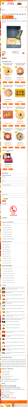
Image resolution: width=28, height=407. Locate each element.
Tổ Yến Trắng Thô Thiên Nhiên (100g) (20, 129)
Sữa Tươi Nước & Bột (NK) (8, 275)
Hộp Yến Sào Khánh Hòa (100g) (7, 151)
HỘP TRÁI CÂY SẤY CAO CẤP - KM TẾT (14, 295)
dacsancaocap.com (9, 394)
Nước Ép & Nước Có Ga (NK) (8, 273)
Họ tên (3, 176)
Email (3, 180)
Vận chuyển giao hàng (5, 377)
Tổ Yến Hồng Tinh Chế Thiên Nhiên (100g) (8, 86)
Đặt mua (10, 82)
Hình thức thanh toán (5, 372)
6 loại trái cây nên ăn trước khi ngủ (12, 327)
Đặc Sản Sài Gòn (6, 244)
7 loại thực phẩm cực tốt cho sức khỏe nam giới (15, 305)
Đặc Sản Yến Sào (6, 249)
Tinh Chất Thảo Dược (6, 258)
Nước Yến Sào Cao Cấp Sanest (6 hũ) (20, 86)
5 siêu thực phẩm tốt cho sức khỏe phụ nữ (14, 308)
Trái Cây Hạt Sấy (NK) (7, 234)
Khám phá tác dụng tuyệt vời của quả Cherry (14, 338)
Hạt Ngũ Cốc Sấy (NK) (7, 236)
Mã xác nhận (5, 194)
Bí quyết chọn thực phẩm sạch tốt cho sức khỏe (15, 342)
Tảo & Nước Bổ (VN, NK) (7, 271)
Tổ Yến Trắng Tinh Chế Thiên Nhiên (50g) (8, 64)
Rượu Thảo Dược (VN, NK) (8, 280)
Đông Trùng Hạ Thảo (6, 256)
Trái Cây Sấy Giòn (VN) (7, 229)
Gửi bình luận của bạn (6, 184)
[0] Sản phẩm (22, 7)
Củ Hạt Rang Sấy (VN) (7, 232)
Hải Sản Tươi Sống (6, 260)
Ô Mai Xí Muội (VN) (6, 225)
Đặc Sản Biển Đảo (6, 247)
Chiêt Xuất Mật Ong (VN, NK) (8, 277)
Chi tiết (5, 82)
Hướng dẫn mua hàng (5, 371)
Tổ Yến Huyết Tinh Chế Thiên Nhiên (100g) (20, 64)
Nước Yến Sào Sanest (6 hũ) (7, 108)
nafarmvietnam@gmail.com (9, 392)
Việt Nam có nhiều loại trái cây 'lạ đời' (13, 324)
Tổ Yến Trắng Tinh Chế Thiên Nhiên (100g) (20, 108)
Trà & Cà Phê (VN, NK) (7, 268)
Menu (7, 17)
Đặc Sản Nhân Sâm (6, 251)
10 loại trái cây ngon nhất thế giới (12, 321)
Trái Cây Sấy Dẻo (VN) (7, 227)
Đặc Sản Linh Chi (6, 253)
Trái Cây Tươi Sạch (6, 263)
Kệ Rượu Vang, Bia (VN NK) (8, 282)
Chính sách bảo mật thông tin (7, 376)
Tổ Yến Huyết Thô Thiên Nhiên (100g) (7, 129)
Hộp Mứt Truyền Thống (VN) (8, 238)
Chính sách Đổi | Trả (5, 374)
